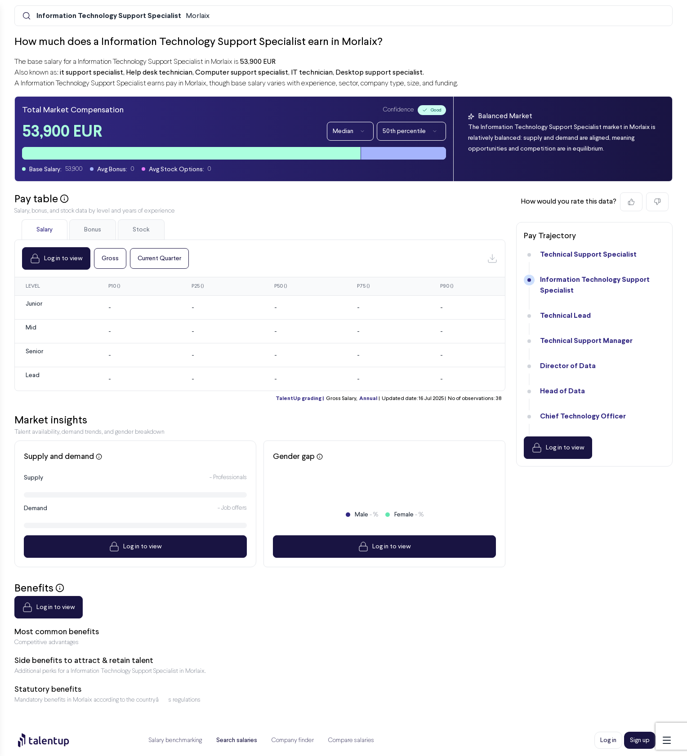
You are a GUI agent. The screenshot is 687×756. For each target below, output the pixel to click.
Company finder (293, 740)
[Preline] (50, 740)
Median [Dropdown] (350, 131)
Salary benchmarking (175, 740)
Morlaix (123, 16)
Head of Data (562, 391)
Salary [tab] (44, 230)
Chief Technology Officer (583, 416)
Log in (608, 740)
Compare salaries (351, 740)
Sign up (640, 740)
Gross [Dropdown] (110, 258)
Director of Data (568, 366)
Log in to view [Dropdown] (56, 258)
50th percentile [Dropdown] (411, 131)
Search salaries (236, 740)
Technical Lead (565, 315)
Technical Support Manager (586, 341)
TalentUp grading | (300, 398)
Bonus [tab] (92, 230)
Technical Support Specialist (588, 254)
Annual (368, 398)
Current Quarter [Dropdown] (159, 258)
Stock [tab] (141, 230)
